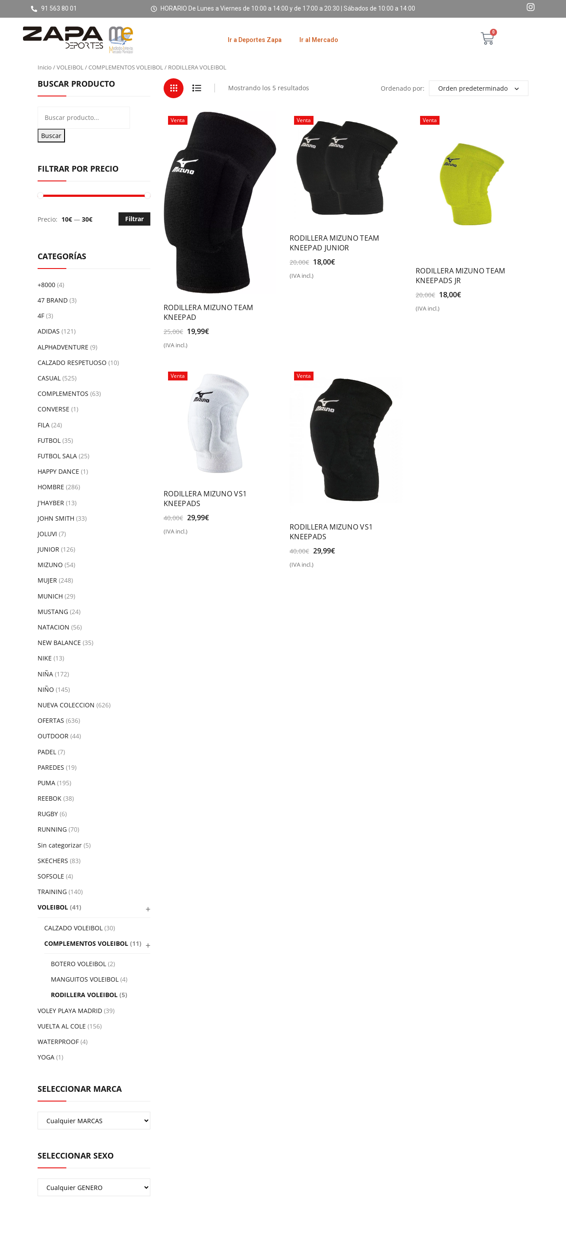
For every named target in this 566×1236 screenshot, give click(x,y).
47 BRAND (53, 300)
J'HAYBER (51, 503)
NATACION (53, 627)
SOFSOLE (51, 876)
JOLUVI (47, 534)
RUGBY (48, 814)
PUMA (46, 783)
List (197, 88)
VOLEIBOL (70, 67)
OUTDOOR (53, 736)
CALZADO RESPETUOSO (72, 362)
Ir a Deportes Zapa (255, 39)
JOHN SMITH (56, 518)
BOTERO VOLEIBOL (78, 964)
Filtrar (134, 219)
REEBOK (49, 798)
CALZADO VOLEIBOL (73, 928)
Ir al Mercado (318, 39)
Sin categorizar (60, 845)
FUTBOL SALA (57, 456)
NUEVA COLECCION (66, 705)
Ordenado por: (402, 88)
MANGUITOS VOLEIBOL (85, 979)
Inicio (45, 67)
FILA (44, 425)
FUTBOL (49, 440)
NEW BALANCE (59, 642)
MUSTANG (53, 611)
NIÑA (45, 674)
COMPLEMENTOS (63, 393)
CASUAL (49, 378)
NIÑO (46, 689)
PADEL (47, 752)
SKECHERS (53, 860)
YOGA (46, 1057)
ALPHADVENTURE (63, 347)
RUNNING (52, 829)
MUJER (47, 580)
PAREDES (51, 767)
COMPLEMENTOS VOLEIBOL (125, 67)
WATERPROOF (58, 1041)
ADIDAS (49, 331)
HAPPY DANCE (58, 471)
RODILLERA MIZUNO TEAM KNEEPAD (208, 312)
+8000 (46, 284)
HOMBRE (51, 487)
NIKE (45, 658)
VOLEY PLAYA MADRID (70, 1010)
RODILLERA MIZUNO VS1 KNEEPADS (205, 498)
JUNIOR (48, 549)
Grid (174, 88)
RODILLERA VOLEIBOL (84, 994)
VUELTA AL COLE (62, 1026)
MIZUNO (50, 564)
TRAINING (52, 891)
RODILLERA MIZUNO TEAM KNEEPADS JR (460, 275)
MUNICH (50, 596)
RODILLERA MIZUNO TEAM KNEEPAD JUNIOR (334, 243)
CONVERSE (53, 409)
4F (41, 315)
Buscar (51, 135)
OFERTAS (51, 720)
